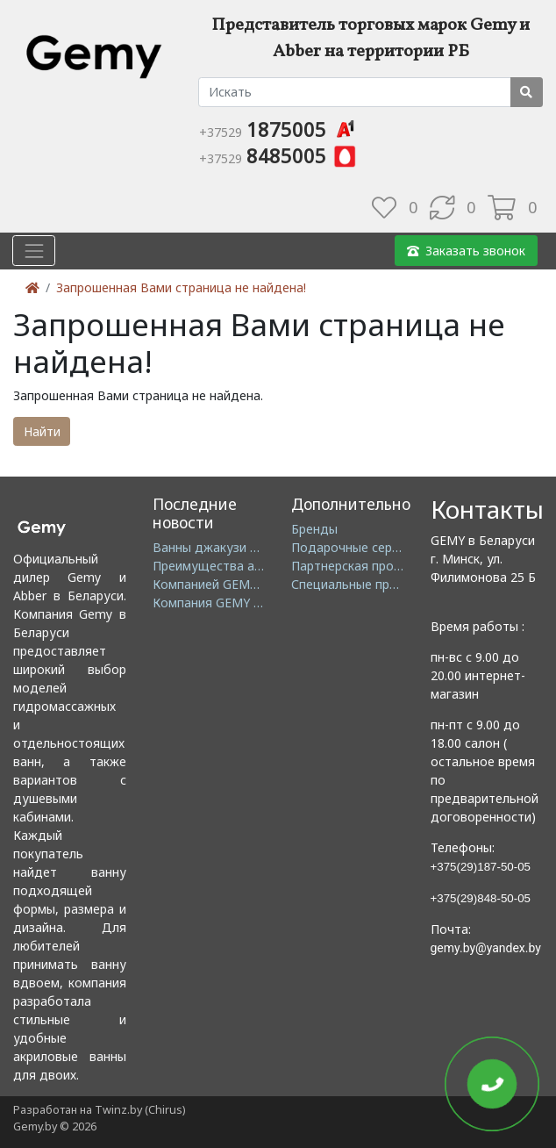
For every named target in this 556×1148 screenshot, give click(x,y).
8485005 (278, 155)
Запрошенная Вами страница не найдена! (181, 287)
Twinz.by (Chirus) (140, 1109)
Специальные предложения (374, 584)
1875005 (278, 129)
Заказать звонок (466, 250)
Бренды (314, 528)
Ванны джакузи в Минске (229, 547)
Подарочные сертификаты (371, 547)
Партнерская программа (364, 565)
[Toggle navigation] (33, 250)
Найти (42, 431)
